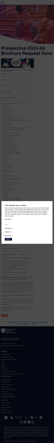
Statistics (7, 232)
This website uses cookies (15, 205)
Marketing (8, 235)
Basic (6, 224)
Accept (8, 239)
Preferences (8, 228)
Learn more (8, 219)
